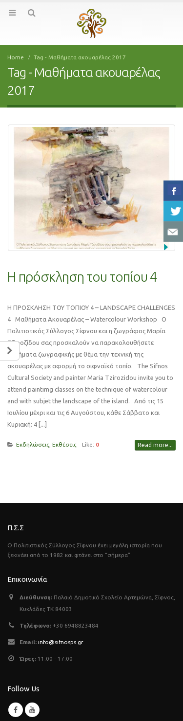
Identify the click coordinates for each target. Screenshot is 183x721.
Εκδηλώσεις (32, 444)
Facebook (15, 710)
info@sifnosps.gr (60, 642)
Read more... (155, 445)
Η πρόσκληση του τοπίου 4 (82, 276)
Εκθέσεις (64, 444)
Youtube (32, 710)
